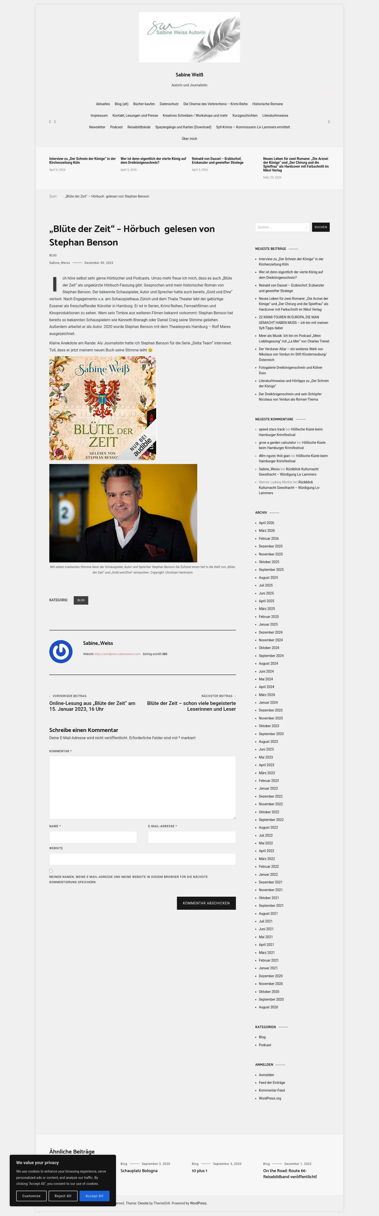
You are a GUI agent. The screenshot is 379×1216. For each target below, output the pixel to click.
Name (55, 826)
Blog (53, 255)
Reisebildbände (138, 127)
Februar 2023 (269, 781)
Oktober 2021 (269, 898)
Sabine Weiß (189, 75)
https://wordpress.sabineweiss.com (117, 654)
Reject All (63, 1196)
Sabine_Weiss (59, 263)
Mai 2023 (266, 757)
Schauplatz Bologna (139, 1171)
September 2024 (271, 656)
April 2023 (266, 765)
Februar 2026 (269, 538)
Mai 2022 (266, 843)
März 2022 (267, 859)
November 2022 (271, 804)
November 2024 (271, 640)
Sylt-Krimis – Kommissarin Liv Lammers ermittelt (253, 127)
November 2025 (271, 554)
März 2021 (267, 953)
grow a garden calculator (277, 442)
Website (56, 848)
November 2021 (271, 890)
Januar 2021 (268, 968)
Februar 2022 (269, 866)
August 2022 (268, 827)
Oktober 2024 (269, 648)
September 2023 (271, 734)
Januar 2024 (268, 702)
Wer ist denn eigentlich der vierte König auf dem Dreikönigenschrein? (153, 160)
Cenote (143, 1203)
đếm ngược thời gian (274, 456)
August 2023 (268, 742)
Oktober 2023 (269, 726)
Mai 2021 (266, 937)
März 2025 (267, 609)
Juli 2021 (266, 921)
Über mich (189, 139)
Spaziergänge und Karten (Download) (183, 127)
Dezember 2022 (271, 796)
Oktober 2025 (269, 562)
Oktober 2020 (269, 992)
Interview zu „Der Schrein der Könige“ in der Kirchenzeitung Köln (82, 160)
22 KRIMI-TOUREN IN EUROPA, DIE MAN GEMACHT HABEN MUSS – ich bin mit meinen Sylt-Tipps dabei (293, 322)
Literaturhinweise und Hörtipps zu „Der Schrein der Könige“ (294, 383)
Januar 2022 (268, 874)
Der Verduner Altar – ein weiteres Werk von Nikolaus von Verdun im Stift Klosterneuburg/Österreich (293, 354)
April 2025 (266, 601)
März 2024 (267, 695)
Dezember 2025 (271, 546)
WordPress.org (270, 1098)
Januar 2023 (268, 788)
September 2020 (271, 999)
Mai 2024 (266, 679)
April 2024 (266, 687)
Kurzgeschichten (245, 115)
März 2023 (267, 773)
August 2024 (268, 663)
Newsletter (97, 127)
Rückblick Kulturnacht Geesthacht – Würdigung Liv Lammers (289, 487)
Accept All (94, 1196)
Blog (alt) (122, 104)
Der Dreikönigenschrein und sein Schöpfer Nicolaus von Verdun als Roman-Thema (290, 396)
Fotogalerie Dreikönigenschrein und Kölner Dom (290, 370)
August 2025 (268, 578)
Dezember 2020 (271, 976)
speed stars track (272, 429)
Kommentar (60, 751)
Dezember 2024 (271, 632)
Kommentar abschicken (206, 903)
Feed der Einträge (272, 1083)
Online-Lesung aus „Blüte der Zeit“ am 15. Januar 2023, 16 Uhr (96, 703)
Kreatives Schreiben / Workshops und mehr (195, 115)
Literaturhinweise (275, 115)
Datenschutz (169, 104)
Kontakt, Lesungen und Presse (135, 115)
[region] (63, 1180)
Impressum (99, 115)
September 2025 (271, 570)
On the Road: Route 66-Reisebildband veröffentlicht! (290, 1174)
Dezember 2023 (271, 710)
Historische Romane (268, 104)
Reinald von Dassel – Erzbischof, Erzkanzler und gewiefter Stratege (218, 160)
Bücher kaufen (144, 104)
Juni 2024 (266, 671)
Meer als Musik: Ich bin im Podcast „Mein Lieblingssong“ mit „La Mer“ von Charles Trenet (294, 338)
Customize (31, 1196)
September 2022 (271, 820)
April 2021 (266, 945)
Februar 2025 (269, 617)
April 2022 (266, 851)
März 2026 (267, 531)
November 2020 (271, 984)
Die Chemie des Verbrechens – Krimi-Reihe (215, 104)
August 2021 (268, 913)
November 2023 (271, 718)
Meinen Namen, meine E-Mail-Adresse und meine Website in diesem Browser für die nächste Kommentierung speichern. (128, 879)
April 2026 (266, 523)
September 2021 (271, 906)
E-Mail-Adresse (162, 826)
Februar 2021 (269, 960)
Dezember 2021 (271, 882)
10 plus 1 (199, 1171)
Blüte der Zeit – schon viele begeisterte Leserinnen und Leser (189, 703)
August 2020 (268, 1007)
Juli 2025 (266, 585)
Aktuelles (103, 104)
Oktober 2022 (269, 812)
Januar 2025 (268, 624)
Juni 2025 (266, 593)
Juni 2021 (266, 929)
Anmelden (266, 1075)
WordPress (198, 1203)
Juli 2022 (266, 835)
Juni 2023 (266, 749)
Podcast (116, 127)
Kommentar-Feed (272, 1090)
